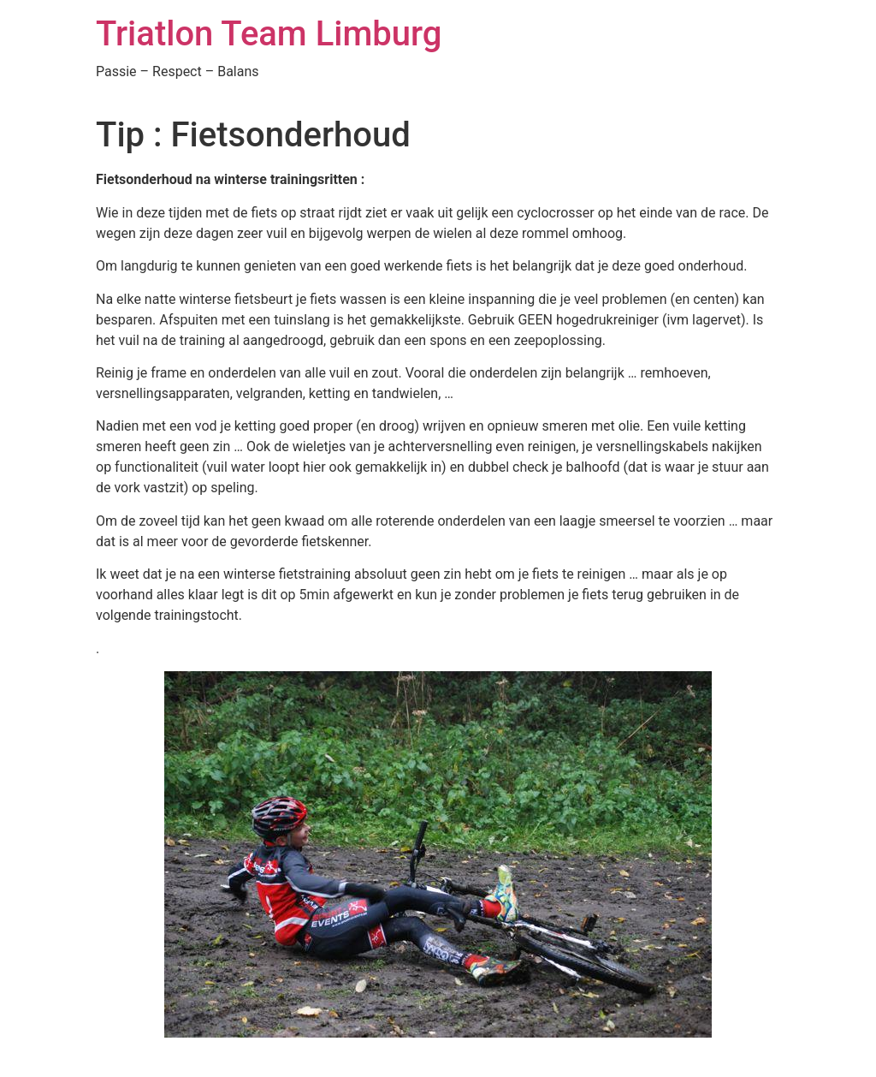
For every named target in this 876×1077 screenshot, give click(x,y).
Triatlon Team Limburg (268, 34)
